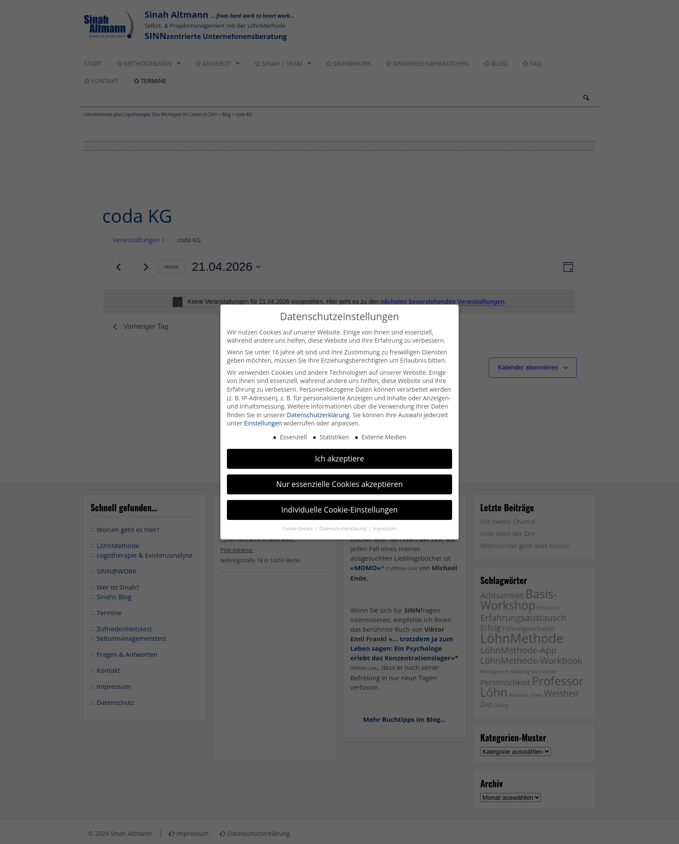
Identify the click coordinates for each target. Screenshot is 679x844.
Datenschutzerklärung (318, 415)
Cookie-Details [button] (298, 529)
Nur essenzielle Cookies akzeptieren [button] (339, 484)
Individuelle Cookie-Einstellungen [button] (339, 509)
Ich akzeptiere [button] (339, 458)
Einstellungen (263, 423)
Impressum (385, 529)
